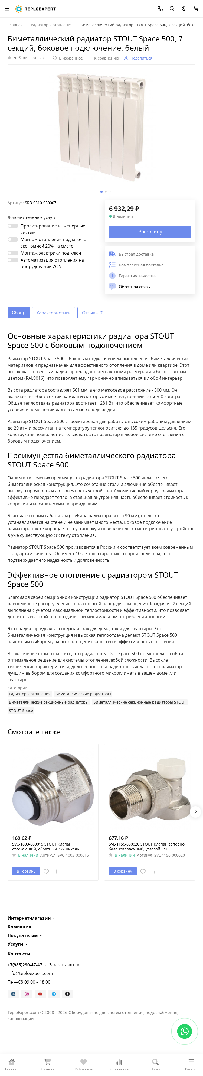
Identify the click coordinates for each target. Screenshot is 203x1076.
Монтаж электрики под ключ (51, 253)
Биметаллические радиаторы (83, 693)
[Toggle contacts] (160, 8)
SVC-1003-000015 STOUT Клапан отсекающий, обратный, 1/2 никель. (46, 846)
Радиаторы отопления (30, 693)
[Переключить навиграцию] (7, 8)
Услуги (15, 944)
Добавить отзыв (29, 57)
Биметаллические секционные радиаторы (49, 702)
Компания (19, 927)
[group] (101, 134)
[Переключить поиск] (172, 8)
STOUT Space (21, 710)
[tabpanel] (101, 522)
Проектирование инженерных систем (53, 229)
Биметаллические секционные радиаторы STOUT (139, 702)
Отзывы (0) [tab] (93, 313)
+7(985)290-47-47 (25, 964)
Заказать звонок (64, 964)
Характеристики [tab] (54, 313)
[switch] (13, 226)
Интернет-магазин (29, 918)
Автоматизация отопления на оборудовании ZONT (52, 263)
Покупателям (23, 935)
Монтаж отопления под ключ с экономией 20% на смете (53, 242)
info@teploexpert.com (30, 973)
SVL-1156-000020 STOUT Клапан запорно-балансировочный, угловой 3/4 (147, 846)
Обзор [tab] (18, 313)
